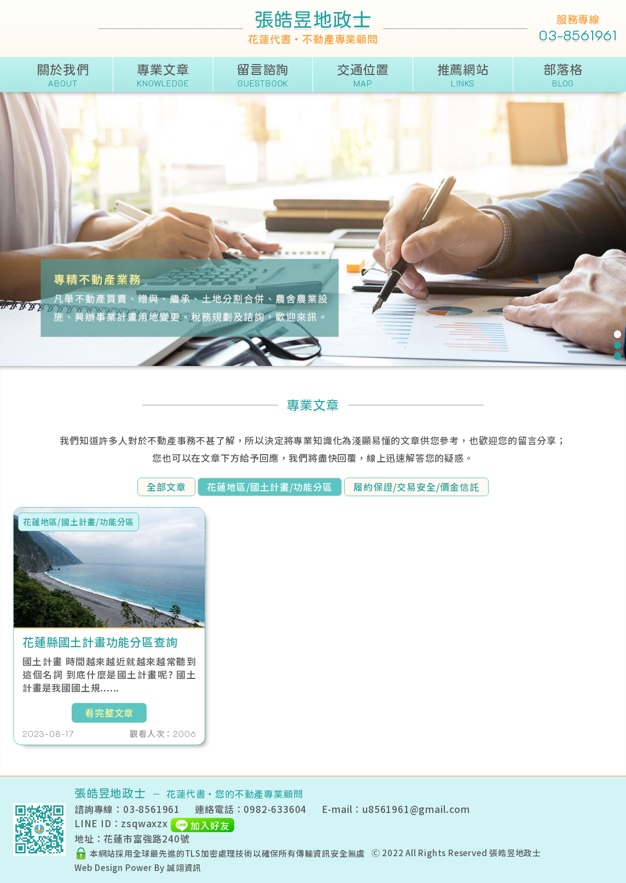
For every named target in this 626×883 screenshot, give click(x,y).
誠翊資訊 (184, 867)
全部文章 (166, 486)
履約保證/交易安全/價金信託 (416, 486)
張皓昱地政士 (515, 852)
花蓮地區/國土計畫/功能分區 (269, 486)
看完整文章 (109, 712)
